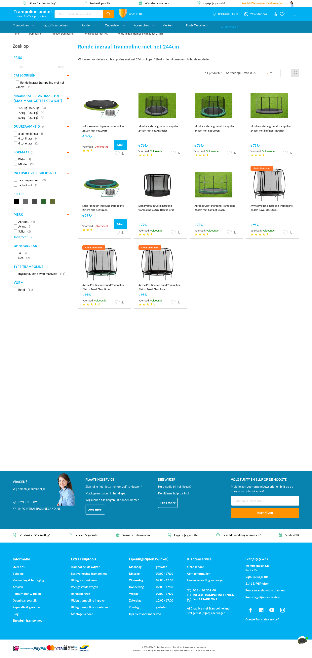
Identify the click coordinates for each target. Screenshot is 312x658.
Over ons (18, 567)
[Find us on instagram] (283, 610)
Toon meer (23, 237)
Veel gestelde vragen (84, 587)
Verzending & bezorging (28, 580)
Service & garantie (100, 3)
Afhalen (18, 587)
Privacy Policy (184, 650)
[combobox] (79, 14)
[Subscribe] (265, 513)
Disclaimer (177, 647)
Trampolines (36, 33)
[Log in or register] (287, 14)
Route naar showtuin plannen (265, 590)
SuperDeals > (229, 25)
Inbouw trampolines (63, 33)
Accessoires (144, 25)
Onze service (195, 567)
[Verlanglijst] (282, 14)
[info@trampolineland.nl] (37, 509)
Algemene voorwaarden (195, 647)
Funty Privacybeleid (162, 647)
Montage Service (82, 614)
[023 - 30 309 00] (37, 502)
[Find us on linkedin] (261, 610)
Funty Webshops (199, 25)
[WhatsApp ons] (255, 14)
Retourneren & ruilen (27, 594)
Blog (16, 614)
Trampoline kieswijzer (85, 567)
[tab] (41, 57)
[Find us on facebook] (250, 610)
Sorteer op (233, 73)
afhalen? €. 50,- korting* (42, 3)
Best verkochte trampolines (89, 574)
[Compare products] (275, 14)
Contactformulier (198, 574)
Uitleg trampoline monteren (89, 607)
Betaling (18, 574)
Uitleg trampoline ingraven (88, 600)
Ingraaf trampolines (58, 25)
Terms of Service (202, 650)
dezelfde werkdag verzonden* (242, 535)
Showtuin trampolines (27, 620)
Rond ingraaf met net (96, 33)
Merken (170, 25)
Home (16, 33)
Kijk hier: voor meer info (145, 614)
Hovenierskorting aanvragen (205, 580)
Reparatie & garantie (26, 607)
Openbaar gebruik (25, 600)
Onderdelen (115, 25)
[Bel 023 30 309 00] (225, 14)
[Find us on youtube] (272, 610)
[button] (117, 153)
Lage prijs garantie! (214, 3)
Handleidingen (80, 594)
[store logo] (33, 12)
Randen (88, 25)
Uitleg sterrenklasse (84, 580)
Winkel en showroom (157, 3)
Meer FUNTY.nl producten (33, 16)
